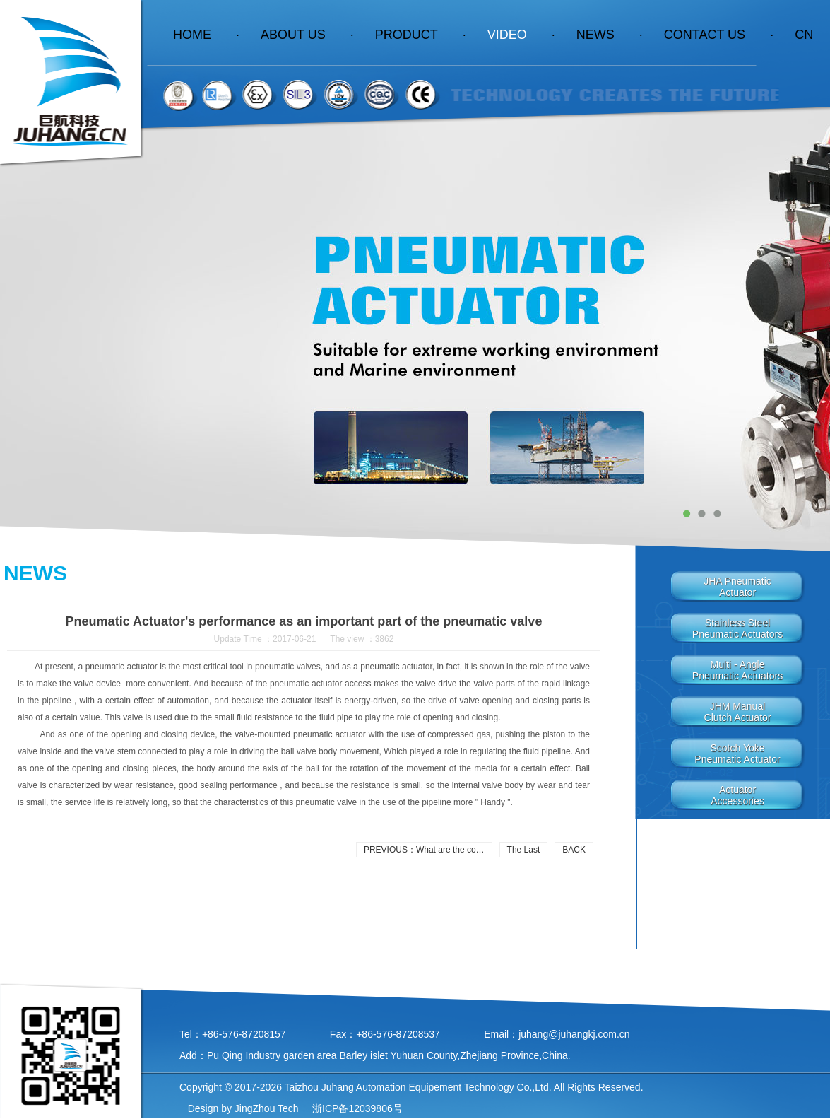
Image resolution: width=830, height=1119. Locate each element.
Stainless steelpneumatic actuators (737, 628)
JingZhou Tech (267, 1108)
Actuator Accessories (737, 795)
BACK (574, 850)
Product (420, 35)
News (609, 35)
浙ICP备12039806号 (356, 1108)
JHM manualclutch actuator (737, 712)
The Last (523, 850)
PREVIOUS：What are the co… (424, 850)
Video (521, 35)
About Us (307, 35)
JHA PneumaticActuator (737, 586)
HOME (206, 35)
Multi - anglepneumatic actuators (737, 670)
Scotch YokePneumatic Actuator (737, 753)
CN (804, 35)
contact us (718, 35)
